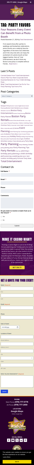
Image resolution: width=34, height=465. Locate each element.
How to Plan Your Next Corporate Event (14, 78)
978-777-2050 (11, 2)
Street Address (5, 340)
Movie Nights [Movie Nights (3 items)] (20, 139)
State (2, 361)
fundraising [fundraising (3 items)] (24, 131)
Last (2, 299)
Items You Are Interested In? (12, 374)
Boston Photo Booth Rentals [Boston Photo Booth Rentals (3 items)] (17, 120)
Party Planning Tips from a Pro (11, 86)
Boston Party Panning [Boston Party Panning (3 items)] (19, 113)
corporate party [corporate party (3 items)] (8, 128)
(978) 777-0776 (21, 402)
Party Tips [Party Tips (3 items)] (18, 151)
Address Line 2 (5, 347)
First (2, 292)
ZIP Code (3, 368)
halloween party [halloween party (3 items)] (5, 136)
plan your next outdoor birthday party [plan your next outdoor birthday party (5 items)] (15, 157)
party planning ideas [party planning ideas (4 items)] (7, 147)
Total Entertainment (26, 40)
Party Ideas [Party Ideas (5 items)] (29, 141)
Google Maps (22, 2)
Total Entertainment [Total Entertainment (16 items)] (11, 161)
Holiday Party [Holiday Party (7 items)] (15, 136)
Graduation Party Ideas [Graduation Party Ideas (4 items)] (11, 134)
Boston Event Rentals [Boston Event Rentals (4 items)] (12, 108)
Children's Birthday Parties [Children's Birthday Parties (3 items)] (26, 123)
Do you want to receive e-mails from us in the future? (16, 212)
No (4, 220)
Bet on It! (17, 267)
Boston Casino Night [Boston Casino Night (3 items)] (15, 106)
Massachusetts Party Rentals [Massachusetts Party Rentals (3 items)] (8, 139)
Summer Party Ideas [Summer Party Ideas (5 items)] (24, 158)
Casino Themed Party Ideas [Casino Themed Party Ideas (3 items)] (11, 123)
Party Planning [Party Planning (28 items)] (9, 144)
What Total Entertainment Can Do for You (15, 84)
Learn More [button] (6, 457)
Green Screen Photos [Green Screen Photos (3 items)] (24, 134)
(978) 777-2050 (20, 404)
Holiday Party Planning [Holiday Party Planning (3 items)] (27, 136)
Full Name (5, 171)
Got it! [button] (17, 461)
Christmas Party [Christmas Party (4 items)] (5, 125)
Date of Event (5, 324)
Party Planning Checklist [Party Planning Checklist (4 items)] (26, 144)
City (2, 354)
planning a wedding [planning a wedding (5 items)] (12, 156)
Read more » (13, 64)
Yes (4, 216)
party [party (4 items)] (23, 141)
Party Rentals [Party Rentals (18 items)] (8, 150)
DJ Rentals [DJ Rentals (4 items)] (16, 128)
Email (3, 179)
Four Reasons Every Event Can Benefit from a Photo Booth (16, 33)
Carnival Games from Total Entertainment (15, 75)
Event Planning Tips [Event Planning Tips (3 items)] (15, 131)
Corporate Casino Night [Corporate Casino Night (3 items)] (17, 125)
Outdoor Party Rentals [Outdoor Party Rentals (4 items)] (14, 141)
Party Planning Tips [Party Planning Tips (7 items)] (21, 147)
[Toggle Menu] (30, 2)
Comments (5, 196)
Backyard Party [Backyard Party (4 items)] (5, 106)
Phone (3, 187)
